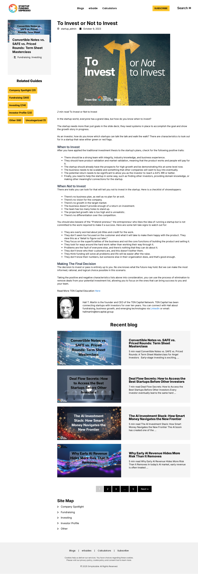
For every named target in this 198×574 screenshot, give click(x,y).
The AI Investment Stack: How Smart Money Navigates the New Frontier (157, 417)
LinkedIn (155, 308)
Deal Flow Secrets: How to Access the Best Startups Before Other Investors (157, 380)
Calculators (109, 8)
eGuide (93, 8)
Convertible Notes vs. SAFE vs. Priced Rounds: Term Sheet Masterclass (152, 343)
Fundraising (23, 57)
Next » (144, 489)
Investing (37, 57)
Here (97, 290)
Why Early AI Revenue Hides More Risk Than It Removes (154, 454)
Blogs (80, 8)
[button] (184, 8)
